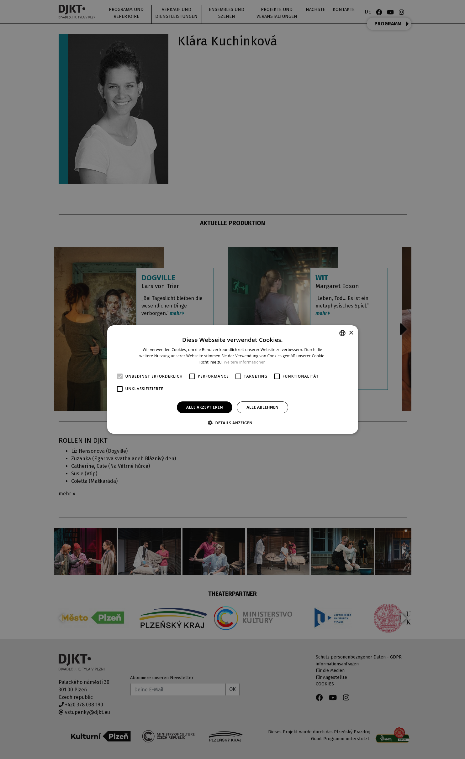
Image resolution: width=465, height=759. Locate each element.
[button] (232, 423)
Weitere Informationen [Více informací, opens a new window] (245, 362)
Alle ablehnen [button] (262, 407)
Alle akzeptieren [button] (204, 407)
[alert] (232, 379)
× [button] (351, 332)
